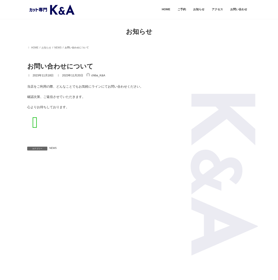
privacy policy (139, 256)
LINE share (128, 238)
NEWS (53, 148)
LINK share (149, 238)
